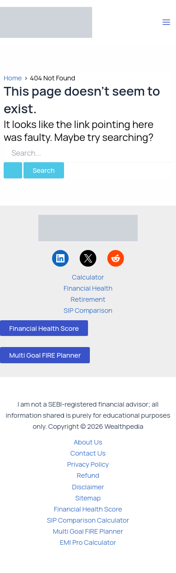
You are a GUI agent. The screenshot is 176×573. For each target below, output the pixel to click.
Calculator (88, 276)
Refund (88, 475)
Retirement (87, 299)
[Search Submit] (13, 170)
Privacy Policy (88, 464)
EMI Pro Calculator (88, 542)
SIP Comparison (88, 310)
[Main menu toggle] (166, 22)
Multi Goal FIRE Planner (45, 355)
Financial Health (88, 288)
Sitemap (87, 497)
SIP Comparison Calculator (88, 519)
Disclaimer (88, 486)
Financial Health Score (44, 328)
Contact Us (88, 452)
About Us (88, 441)
